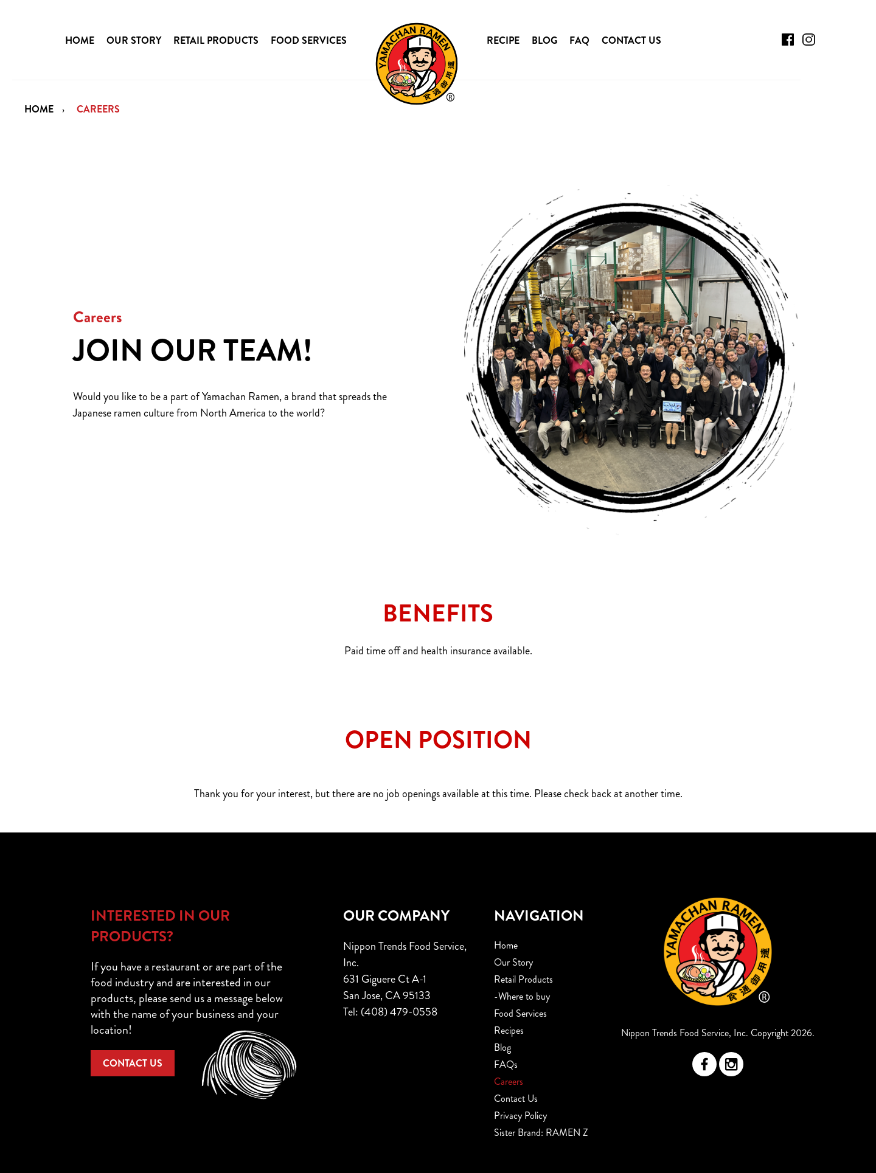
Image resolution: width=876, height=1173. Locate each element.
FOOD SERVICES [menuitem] (309, 40)
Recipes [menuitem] (509, 1030)
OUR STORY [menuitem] (133, 40)
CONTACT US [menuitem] (631, 40)
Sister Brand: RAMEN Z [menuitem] (541, 1133)
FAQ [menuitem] (579, 40)
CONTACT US (132, 1063)
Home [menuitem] (506, 945)
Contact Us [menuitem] (516, 1099)
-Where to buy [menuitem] (522, 996)
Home (39, 109)
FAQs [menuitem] (506, 1064)
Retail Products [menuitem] (523, 979)
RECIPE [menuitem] (503, 40)
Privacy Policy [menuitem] (520, 1116)
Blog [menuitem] (502, 1047)
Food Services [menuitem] (520, 1013)
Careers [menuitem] (508, 1081)
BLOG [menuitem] (544, 40)
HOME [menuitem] (79, 40)
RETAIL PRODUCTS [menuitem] (216, 40)
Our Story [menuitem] (513, 962)
